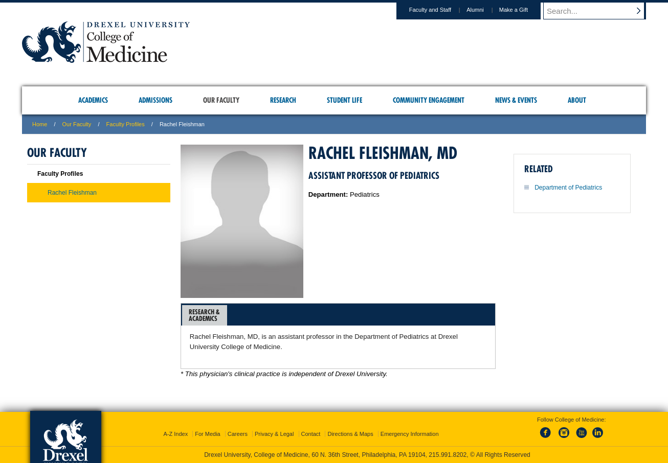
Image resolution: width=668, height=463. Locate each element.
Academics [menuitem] (93, 100)
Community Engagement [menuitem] (428, 100)
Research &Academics (204, 315)
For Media (207, 434)
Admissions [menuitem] (155, 100)
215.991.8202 (447, 454)
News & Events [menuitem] (516, 100)
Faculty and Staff (440, 10)
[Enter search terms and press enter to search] (599, 11)
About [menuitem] (577, 100)
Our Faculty (77, 124)
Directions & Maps (350, 434)
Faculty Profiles (125, 124)
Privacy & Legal (274, 434)
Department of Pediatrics (568, 187)
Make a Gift (523, 10)
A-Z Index (175, 434)
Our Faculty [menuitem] (221, 100)
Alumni (485, 10)
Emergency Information (410, 434)
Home (39, 124)
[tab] (204, 315)
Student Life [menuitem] (344, 100)
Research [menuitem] (283, 100)
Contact (311, 434)
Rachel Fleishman (72, 192)
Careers (238, 434)
